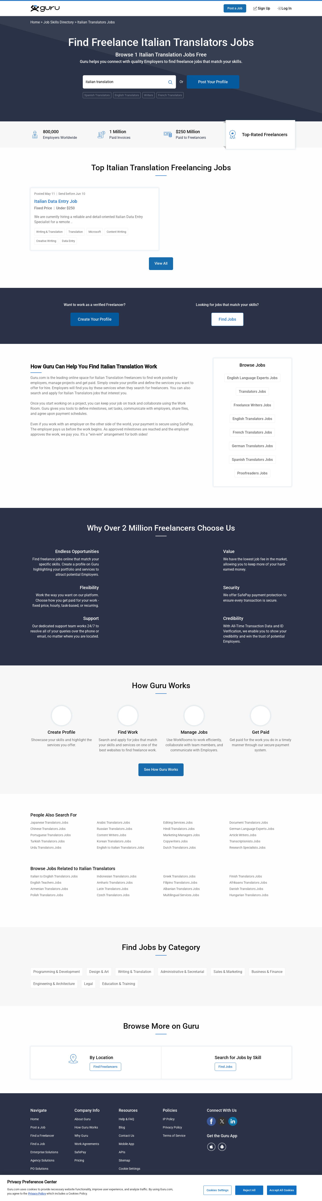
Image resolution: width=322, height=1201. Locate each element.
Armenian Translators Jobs (49, 889)
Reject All (249, 1190)
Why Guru (81, 1135)
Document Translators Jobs (248, 823)
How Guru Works (86, 1127)
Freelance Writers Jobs (252, 405)
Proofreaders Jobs (252, 473)
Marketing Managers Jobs (181, 835)
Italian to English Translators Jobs (54, 876)
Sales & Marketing (228, 972)
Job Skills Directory (58, 22)
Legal (88, 984)
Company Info (87, 1110)
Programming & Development (56, 972)
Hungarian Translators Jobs (248, 895)
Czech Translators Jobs (113, 895)
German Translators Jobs (252, 446)
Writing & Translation (134, 972)
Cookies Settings (218, 1190)
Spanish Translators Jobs (252, 459)
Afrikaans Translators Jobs (248, 883)
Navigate (38, 1110)
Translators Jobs (252, 391)
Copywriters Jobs (175, 841)
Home (35, 22)
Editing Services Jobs (178, 823)
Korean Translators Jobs (114, 841)
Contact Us (126, 1135)
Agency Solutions (42, 1160)
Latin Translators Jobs (112, 889)
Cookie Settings (129, 1168)
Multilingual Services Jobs (181, 895)
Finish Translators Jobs (245, 876)
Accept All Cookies (281, 1190)
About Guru (82, 1119)
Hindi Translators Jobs (179, 829)
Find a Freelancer (42, 1135)
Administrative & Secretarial (182, 972)
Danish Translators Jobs (246, 889)
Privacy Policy (172, 1127)
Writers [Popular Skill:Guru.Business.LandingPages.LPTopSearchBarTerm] (148, 95)
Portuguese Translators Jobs (50, 835)
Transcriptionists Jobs (244, 841)
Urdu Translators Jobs (45, 848)
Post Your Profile (213, 81)
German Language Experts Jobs (251, 829)
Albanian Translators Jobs (181, 889)
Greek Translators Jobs (179, 876)
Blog (122, 1127)
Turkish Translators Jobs (47, 841)
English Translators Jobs (252, 419)
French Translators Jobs (252, 432)
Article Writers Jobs (242, 835)
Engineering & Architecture (54, 984)
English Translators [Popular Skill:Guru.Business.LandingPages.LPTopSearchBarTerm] (127, 95)
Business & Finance (267, 972)
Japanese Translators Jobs (49, 823)
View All (161, 263)
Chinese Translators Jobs (48, 829)
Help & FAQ (126, 1119)
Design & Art (99, 972)
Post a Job (234, 8)
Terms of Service (174, 1135)
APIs (122, 1152)
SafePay (80, 1152)
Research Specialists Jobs (247, 848)
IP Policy (169, 1119)
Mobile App (126, 1144)
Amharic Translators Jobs (115, 883)
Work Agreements (86, 1144)
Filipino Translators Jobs (180, 883)
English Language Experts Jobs (252, 378)
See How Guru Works (161, 769)
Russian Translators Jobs (114, 829)
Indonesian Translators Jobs (116, 876)
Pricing (79, 1160)
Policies (170, 1110)
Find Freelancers (105, 1066)
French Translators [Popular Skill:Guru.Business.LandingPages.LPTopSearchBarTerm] (170, 95)
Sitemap (124, 1160)
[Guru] (44, 8)
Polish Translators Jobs (46, 895)
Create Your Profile (95, 319)
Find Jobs (227, 319)
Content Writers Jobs (111, 835)
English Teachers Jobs (45, 883)
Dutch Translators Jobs (179, 848)
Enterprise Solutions (44, 1152)
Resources (128, 1110)
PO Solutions (39, 1168)
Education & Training (118, 984)
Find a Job (37, 1144)
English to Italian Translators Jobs (120, 848)
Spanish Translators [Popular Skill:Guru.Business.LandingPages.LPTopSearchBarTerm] (97, 95)
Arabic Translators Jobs (113, 823)
